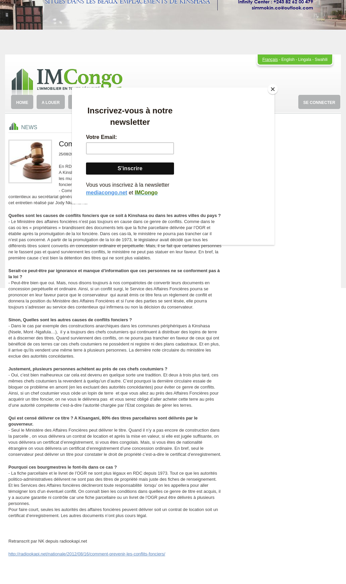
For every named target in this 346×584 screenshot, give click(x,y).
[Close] (273, 89)
